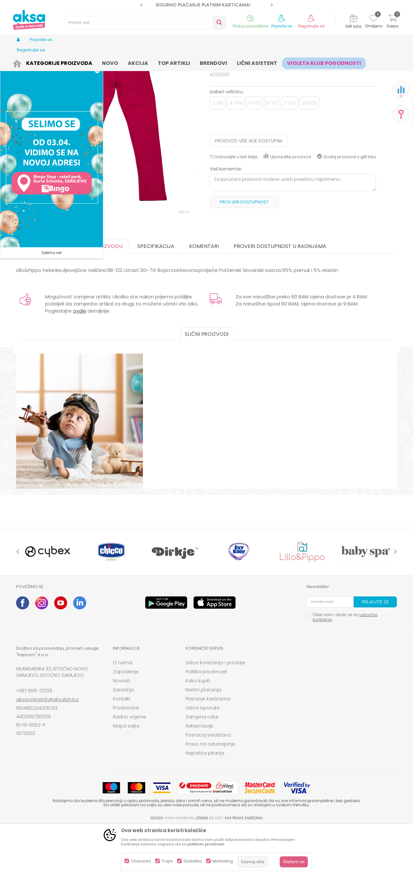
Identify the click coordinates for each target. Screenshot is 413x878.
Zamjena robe (202, 767)
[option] (206, 5)
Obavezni (141, 861)
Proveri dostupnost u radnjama (280, 296)
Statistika (192, 861)
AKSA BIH (24, 62)
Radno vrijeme (129, 767)
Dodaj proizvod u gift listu (346, 207)
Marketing (222, 861)
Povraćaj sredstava (208, 785)
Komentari (204, 296)
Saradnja (123, 740)
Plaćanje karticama (208, 749)
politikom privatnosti (205, 844)
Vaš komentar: (226, 219)
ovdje (79, 360)
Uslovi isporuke (203, 758)
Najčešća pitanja (205, 803)
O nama (122, 712)
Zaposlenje (125, 721)
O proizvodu (105, 296)
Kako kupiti (198, 731)
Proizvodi (47, 62)
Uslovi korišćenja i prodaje (215, 712)
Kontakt (121, 749)
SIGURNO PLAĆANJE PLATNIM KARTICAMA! (206, 5)
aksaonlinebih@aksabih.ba (47, 749)
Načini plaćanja (203, 740)
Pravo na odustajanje (210, 794)
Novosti (121, 731)
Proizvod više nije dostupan (248, 191)
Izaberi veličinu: (227, 142)
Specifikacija (155, 296)
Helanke (125, 62)
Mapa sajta (126, 776)
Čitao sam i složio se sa (345, 667)
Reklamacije (199, 776)
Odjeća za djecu (96, 62)
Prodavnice (126, 758)
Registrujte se (311, 26)
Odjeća (68, 62)
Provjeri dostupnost (244, 252)
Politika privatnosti (206, 721)
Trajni (167, 861)
